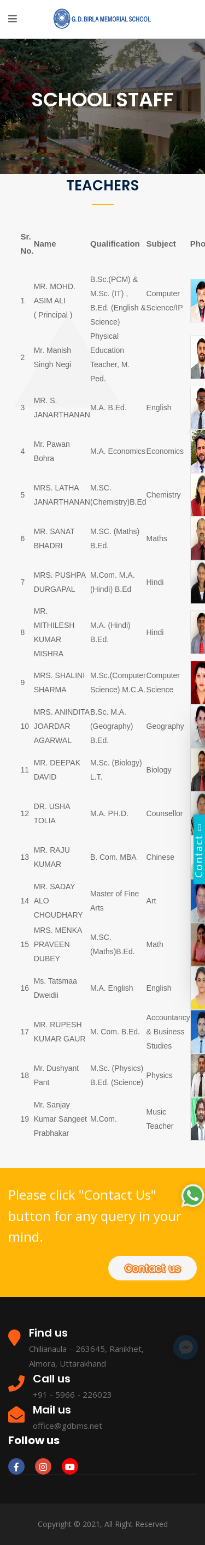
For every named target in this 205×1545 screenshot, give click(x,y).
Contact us (152, 1268)
